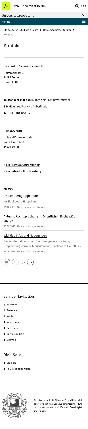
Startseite (9, 29)
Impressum (13, 322)
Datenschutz (13, 328)
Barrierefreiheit (15, 333)
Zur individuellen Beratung (23, 171)
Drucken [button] (11, 362)
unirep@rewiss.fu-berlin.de (30, 106)
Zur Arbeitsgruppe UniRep (23, 164)
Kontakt (11, 316)
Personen (12, 310)
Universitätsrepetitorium (57, 29)
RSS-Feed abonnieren (19, 368)
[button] (7, 262)
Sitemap (11, 339)
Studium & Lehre (29, 29)
